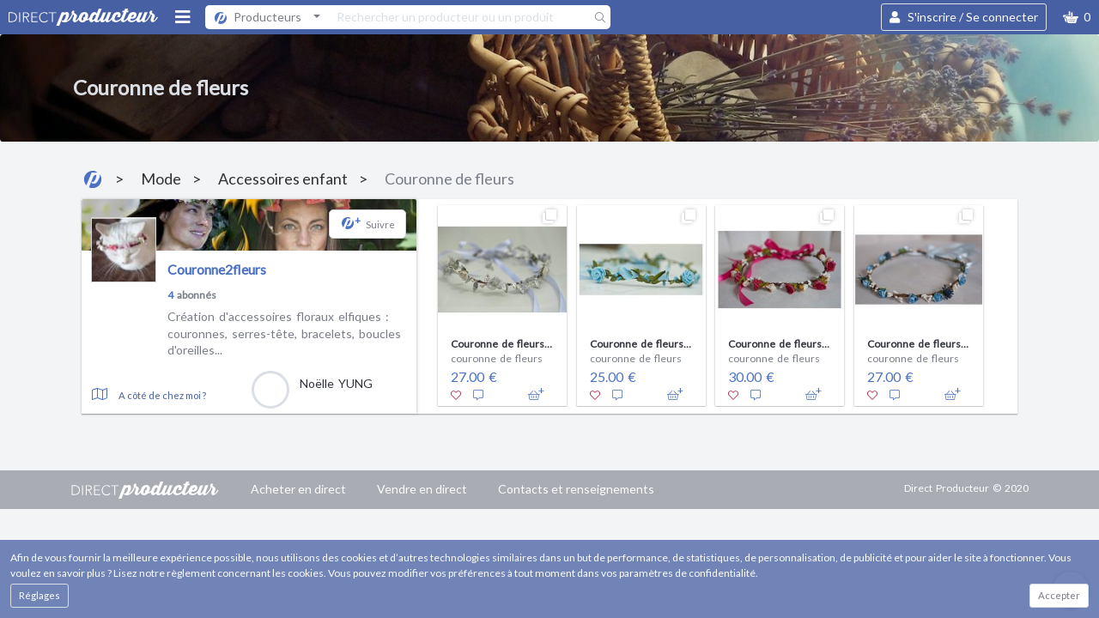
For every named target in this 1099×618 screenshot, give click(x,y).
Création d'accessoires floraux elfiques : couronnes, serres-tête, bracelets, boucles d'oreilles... (284, 333)
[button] (1076, 17)
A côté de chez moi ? (162, 395)
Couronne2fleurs (216, 269)
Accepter (1059, 595)
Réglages (39, 595)
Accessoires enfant (283, 178)
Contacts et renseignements (576, 489)
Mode (161, 178)
